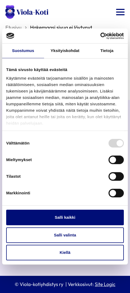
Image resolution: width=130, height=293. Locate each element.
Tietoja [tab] (107, 50)
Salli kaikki (65, 217)
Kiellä (65, 252)
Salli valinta (65, 235)
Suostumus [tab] (23, 50)
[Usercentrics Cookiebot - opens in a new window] (100, 35)
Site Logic (105, 284)
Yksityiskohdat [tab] (64, 50)
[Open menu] (120, 12)
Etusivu (13, 27)
